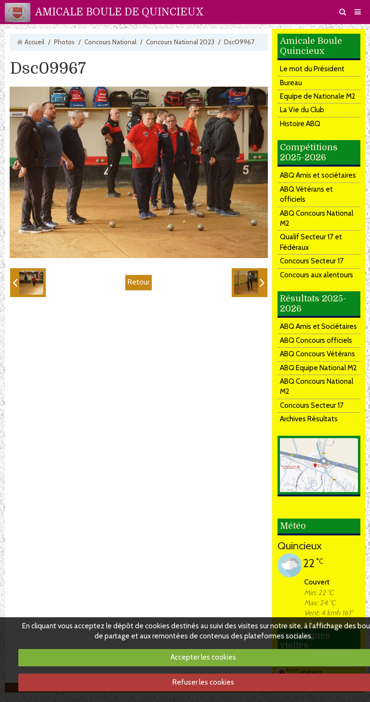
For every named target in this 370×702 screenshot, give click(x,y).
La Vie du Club (302, 109)
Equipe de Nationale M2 (318, 96)
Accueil (34, 42)
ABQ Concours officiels (316, 340)
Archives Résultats (309, 419)
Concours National (110, 42)
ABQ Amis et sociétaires (318, 175)
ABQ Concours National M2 (316, 218)
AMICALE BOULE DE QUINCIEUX (119, 12)
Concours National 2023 (180, 42)
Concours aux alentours (316, 275)
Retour (138, 282)
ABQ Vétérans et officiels (306, 194)
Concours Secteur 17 (312, 261)
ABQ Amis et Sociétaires (318, 326)
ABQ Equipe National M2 (318, 368)
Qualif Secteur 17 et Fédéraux (311, 242)
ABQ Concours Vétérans (317, 354)
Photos (64, 42)
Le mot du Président (312, 69)
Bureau (291, 82)
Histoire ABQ (300, 123)
